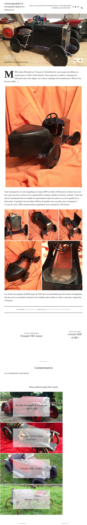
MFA (57, 309)
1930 (47, 309)
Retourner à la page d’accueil (65, 465)
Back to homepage (65, 469)
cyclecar (52, 309)
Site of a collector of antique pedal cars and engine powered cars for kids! (50, 7)
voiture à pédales (30, 309)
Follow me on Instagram (77, 510)
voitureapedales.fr (14, 3)
